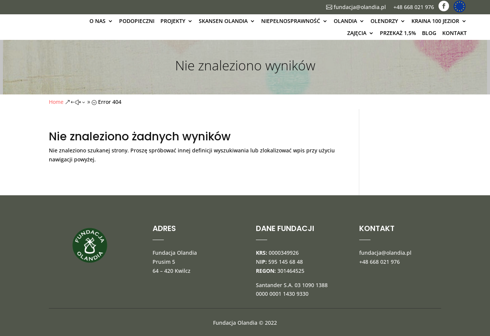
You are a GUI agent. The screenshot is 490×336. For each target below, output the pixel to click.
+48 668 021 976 (413, 7)
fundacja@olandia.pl (356, 7)
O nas (97, 20)
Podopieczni (136, 20)
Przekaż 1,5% (398, 32)
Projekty (172, 20)
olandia (345, 20)
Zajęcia (356, 32)
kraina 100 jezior (435, 20)
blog (429, 32)
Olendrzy (384, 20)
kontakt (454, 32)
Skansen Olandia (223, 20)
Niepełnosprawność (290, 20)
